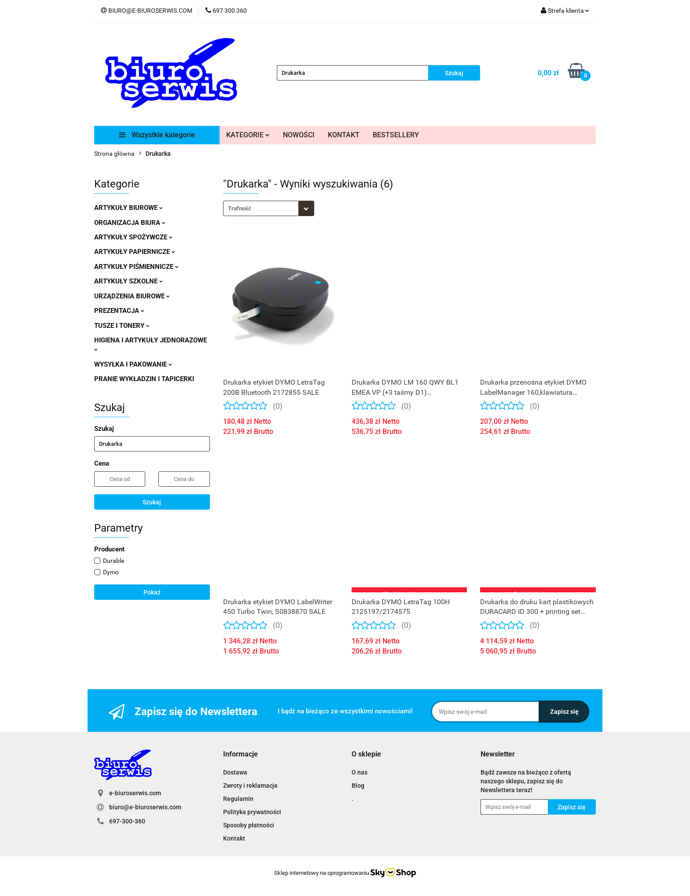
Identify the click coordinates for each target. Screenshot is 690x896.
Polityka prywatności (252, 811)
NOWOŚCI (299, 135)
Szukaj (152, 502)
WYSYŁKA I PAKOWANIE (133, 364)
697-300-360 (127, 821)
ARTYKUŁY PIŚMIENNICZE (136, 267)
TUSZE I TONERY (122, 326)
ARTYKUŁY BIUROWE (128, 208)
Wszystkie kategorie (157, 135)
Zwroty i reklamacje (250, 785)
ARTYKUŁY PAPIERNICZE (134, 252)
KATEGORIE (248, 135)
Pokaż (152, 592)
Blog (358, 785)
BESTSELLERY (396, 135)
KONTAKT (344, 135)
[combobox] (268, 208)
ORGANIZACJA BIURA (129, 223)
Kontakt (234, 838)
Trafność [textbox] (239, 208)
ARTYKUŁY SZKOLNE (128, 281)
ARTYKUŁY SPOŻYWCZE (133, 237)
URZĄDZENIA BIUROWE (132, 296)
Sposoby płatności (248, 825)
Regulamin (238, 798)
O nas (359, 772)
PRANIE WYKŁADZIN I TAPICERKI (144, 379)
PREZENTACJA (119, 311)
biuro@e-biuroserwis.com (145, 807)
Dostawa (235, 772)
